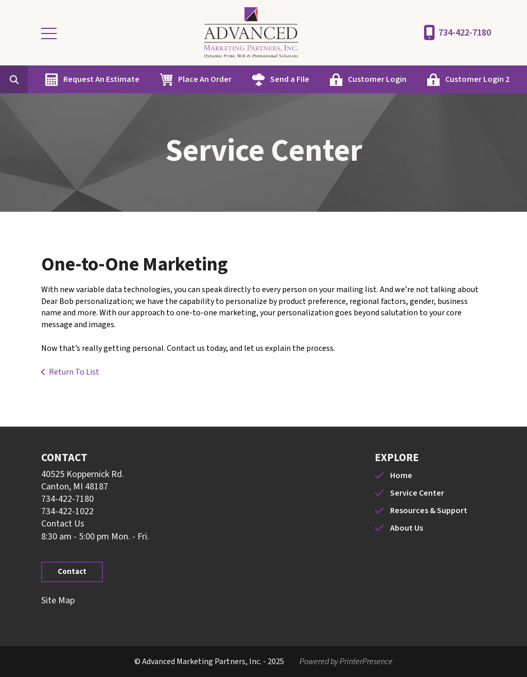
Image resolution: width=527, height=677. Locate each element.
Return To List (74, 372)
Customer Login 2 (477, 79)
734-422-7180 (464, 32)
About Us (406, 528)
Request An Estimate (101, 79)
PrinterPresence (366, 661)
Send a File (289, 79)
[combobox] (30, 79)
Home (401, 475)
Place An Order (205, 79)
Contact (72, 571)
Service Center (417, 493)
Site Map (58, 600)
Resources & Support (428, 510)
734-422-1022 (67, 511)
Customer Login (377, 79)
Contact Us (62, 523)
